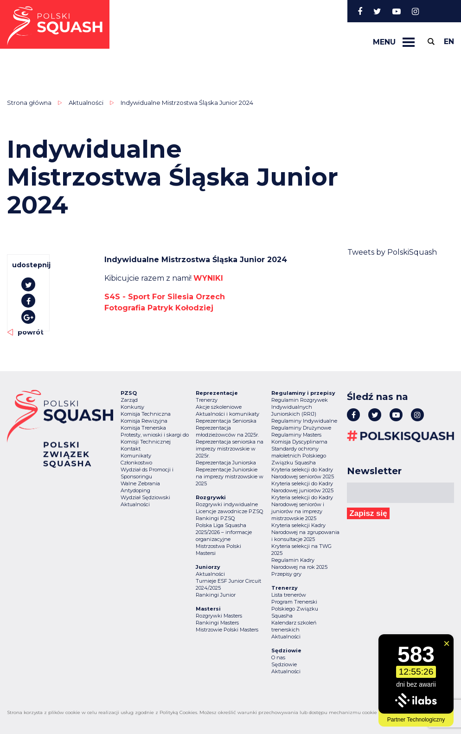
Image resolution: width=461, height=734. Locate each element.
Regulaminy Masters (296, 434)
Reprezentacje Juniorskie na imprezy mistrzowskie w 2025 (229, 476)
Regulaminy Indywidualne (304, 421)
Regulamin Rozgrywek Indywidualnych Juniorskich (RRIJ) (299, 407)
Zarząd (129, 400)
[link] (164, 296)
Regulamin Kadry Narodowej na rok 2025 (299, 563)
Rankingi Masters (217, 622)
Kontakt (131, 448)
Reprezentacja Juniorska (226, 462)
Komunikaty (136, 455)
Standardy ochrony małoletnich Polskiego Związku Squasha (298, 455)
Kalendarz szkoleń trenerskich (293, 626)
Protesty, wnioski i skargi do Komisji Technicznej (155, 438)
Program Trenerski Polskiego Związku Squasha (294, 609)
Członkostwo (136, 462)
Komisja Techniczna (146, 414)
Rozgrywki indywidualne (227, 504)
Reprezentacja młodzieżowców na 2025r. (227, 431)
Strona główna (29, 102)
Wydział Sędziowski (145, 497)
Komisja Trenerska (143, 428)
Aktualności (86, 102)
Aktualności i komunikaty (227, 414)
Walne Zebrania (140, 483)
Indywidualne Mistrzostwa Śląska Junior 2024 (187, 102)
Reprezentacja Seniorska (226, 421)
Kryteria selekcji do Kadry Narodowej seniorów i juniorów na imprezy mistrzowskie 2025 (302, 508)
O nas (278, 657)
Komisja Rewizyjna (144, 421)
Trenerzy (207, 400)
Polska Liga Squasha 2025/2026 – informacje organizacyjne (224, 532)
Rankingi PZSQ (215, 518)
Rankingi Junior (216, 595)
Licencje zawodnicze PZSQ (229, 511)
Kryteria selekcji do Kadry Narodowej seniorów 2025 (302, 473)
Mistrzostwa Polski (218, 546)
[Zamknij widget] (446, 643)
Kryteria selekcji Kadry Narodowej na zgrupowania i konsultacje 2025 (305, 532)
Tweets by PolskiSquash (392, 252)
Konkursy (132, 407)
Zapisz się (368, 513)
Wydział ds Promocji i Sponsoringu (147, 473)
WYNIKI (208, 278)
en (449, 41)
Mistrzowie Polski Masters (227, 629)
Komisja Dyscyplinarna (299, 441)
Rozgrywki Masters (219, 615)
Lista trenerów (288, 595)
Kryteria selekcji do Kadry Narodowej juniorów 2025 (302, 487)
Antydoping (135, 490)
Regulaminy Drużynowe (301, 428)
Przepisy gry (286, 574)
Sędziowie (284, 664)
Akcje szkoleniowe (219, 407)
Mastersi (206, 553)
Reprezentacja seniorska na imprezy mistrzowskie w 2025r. (229, 448)
